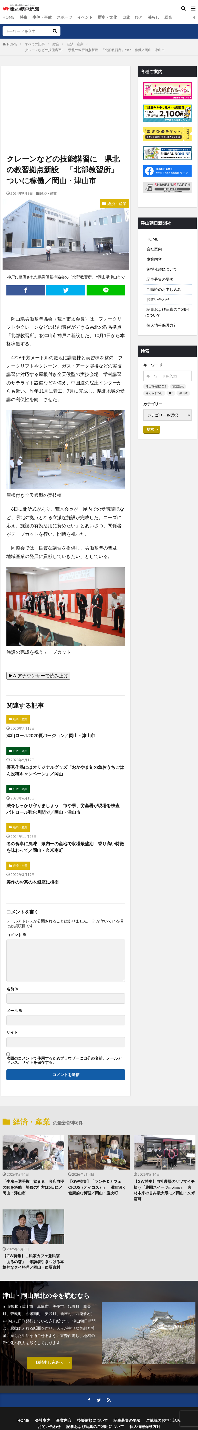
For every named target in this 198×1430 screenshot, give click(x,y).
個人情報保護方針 (162, 327)
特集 (23, 17)
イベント (85, 17)
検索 (150, 438)
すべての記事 (35, 44)
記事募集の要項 (160, 280)
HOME (9, 17)
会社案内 (154, 249)
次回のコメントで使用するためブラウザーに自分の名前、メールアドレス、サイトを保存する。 (64, 1061)
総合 (168, 17)
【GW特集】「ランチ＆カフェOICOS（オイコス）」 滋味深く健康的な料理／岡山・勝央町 (97, 1188)
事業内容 (154, 259)
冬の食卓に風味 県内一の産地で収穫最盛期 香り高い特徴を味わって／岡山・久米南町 (64, 848)
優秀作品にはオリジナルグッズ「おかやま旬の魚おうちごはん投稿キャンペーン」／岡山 (64, 771)
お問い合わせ (158, 300)
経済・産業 (75, 44)
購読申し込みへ (49, 1364)
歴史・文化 (107, 17)
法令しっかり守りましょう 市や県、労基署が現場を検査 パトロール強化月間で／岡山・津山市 (64, 809)
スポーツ (64, 17)
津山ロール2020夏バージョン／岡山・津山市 (53, 735)
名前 (12, 990)
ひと (139, 17)
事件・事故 (42, 17)
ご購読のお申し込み (164, 290)
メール (14, 1012)
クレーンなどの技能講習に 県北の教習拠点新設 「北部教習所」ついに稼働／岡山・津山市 (96, 50)
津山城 (150, 402)
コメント (16, 936)
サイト (12, 1033)
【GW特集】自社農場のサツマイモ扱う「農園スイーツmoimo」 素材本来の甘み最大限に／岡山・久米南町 (164, 1191)
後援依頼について (162, 269)
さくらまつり (154, 395)
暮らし (153, 17)
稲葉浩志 (178, 388)
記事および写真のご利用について (167, 313)
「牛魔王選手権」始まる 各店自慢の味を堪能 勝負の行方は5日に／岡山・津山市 (33, 1188)
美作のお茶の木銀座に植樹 (34, 883)
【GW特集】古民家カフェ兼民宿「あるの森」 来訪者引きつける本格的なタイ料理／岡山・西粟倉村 (33, 1263)
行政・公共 (20, 751)
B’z (171, 395)
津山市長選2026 (156, 388)
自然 (126, 17)
